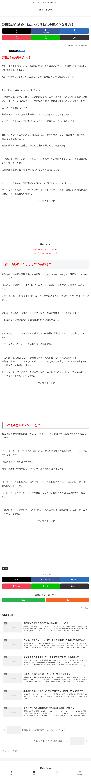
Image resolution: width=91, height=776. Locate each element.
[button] (74, 37)
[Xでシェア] (16, 31)
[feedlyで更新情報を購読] (23, 600)
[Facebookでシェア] (45, 31)
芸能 (5, 569)
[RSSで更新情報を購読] (67, 600)
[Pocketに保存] (16, 37)
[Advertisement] (45, 221)
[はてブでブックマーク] (74, 31)
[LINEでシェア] (45, 37)
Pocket (21, 50)
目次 (42, 244)
